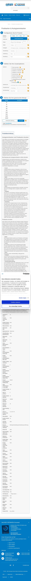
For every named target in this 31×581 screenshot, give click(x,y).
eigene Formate (12, 542)
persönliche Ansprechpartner (14, 548)
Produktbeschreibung (7, 133)
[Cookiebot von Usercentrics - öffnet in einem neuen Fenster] (23, 274)
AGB (3, 574)
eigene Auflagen (12, 544)
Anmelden (15, 10)
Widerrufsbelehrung (19, 574)
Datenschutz (10, 574)
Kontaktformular (26, 565)
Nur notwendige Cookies (15, 306)
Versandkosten (8, 123)
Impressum (5, 577)
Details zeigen (22, 297)
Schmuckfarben (12, 546)
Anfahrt (11, 577)
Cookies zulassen (15, 302)
